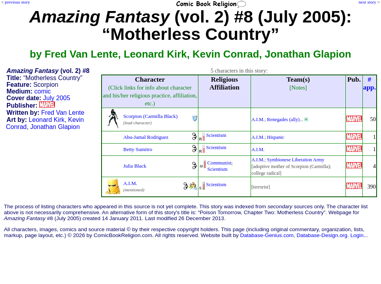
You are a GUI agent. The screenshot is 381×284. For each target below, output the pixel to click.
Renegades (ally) (283, 119)
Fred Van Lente (62, 112)
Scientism (216, 135)
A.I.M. (257, 119)
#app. (369, 83)
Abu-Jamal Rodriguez (145, 137)
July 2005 (56, 98)
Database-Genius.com (267, 235)
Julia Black (134, 166)
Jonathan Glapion (54, 126)
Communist (219, 163)
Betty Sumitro (137, 149)
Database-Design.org (321, 235)
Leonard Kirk (47, 119)
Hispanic (276, 137)
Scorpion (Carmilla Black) (150, 116)
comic (42, 91)
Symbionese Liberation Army (295, 160)
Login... (359, 235)
